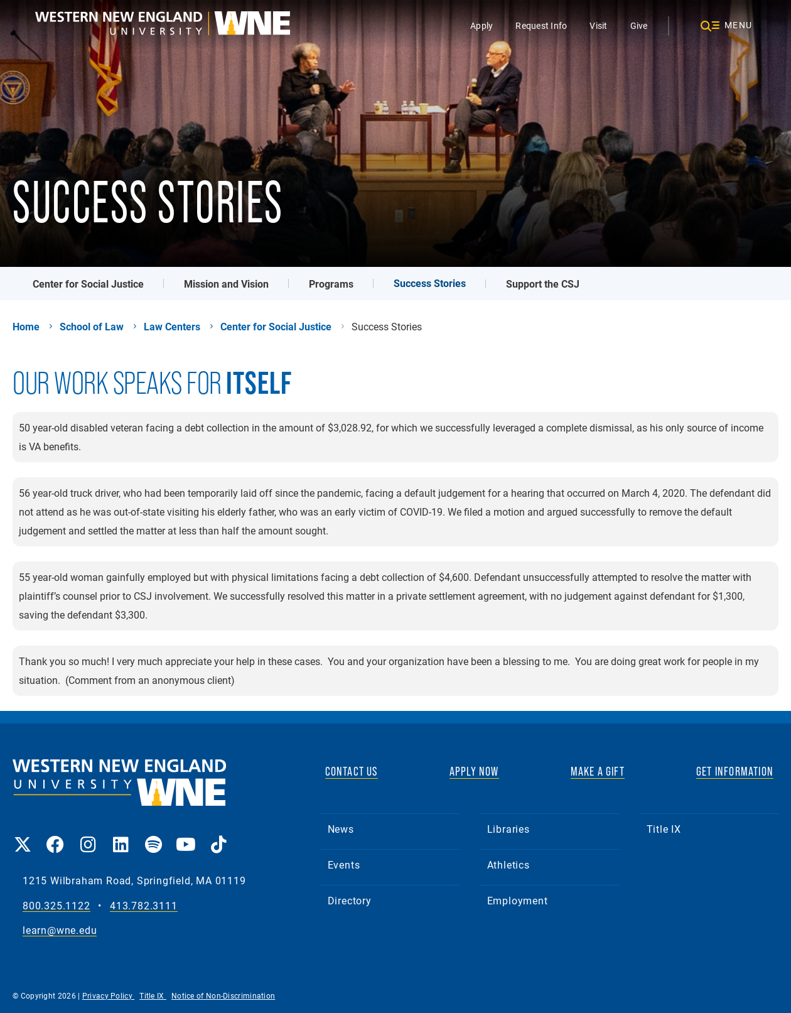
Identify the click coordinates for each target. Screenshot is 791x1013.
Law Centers (172, 326)
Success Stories (430, 283)
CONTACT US (351, 771)
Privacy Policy (108, 995)
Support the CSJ (542, 283)
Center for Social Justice (88, 283)
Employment (517, 900)
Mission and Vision (226, 283)
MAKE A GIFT (598, 771)
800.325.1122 (56, 906)
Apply (481, 25)
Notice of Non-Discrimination (223, 995)
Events (344, 864)
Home (26, 326)
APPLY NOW (474, 771)
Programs (331, 283)
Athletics (508, 864)
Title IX (664, 828)
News (341, 828)
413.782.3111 (144, 906)
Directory (350, 900)
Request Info (541, 25)
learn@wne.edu (60, 930)
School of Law (92, 326)
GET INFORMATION (734, 771)
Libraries (508, 828)
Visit (598, 25)
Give (639, 25)
